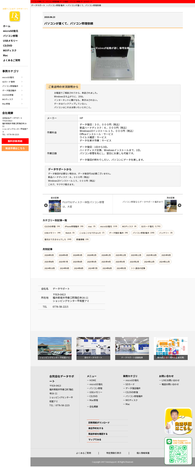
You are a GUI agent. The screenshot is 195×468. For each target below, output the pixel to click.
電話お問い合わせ (170, 384)
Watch (68, 232)
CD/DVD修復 (50, 226)
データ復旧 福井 (116, 232)
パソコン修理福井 (10, 86)
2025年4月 (106, 261)
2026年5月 (49, 255)
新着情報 (80, 239)
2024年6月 (107, 268)
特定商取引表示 (113, 452)
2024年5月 (121, 268)
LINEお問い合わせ (170, 380)
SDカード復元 (147, 226)
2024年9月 (64, 268)
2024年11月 (164, 261)
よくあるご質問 (11, 60)
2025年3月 (120, 261)
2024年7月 (93, 268)
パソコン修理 (10, 36)
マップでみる (94, 439)
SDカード (130, 384)
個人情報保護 (143, 452)
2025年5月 (91, 261)
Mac (5, 55)
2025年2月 (134, 261)
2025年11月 (136, 255)
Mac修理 (6, 103)
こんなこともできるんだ (90, 232)
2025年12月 (121, 255)
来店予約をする (95, 428)
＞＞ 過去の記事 (138, 268)
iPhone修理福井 (72, 226)
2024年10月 (49, 268)
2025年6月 (77, 261)
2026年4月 (63, 255)
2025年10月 (151, 255)
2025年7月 (63, 261)
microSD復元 (106, 226)
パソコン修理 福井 (141, 232)
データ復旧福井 (9, 90)
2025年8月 (49, 261)
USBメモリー (50, 232)
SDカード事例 (8, 81)
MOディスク (127, 226)
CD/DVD (7, 45)
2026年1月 (106, 255)
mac (90, 226)
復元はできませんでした (55, 239)
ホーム (6, 26)
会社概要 (93, 406)
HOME (92, 380)
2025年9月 (166, 255)
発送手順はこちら (15, 148)
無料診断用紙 (15, 141)
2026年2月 (91, 255)
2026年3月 (77, 255)
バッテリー (164, 232)
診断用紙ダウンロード (99, 422)
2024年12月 (149, 261)
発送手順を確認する (98, 433)
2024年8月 (78, 268)
